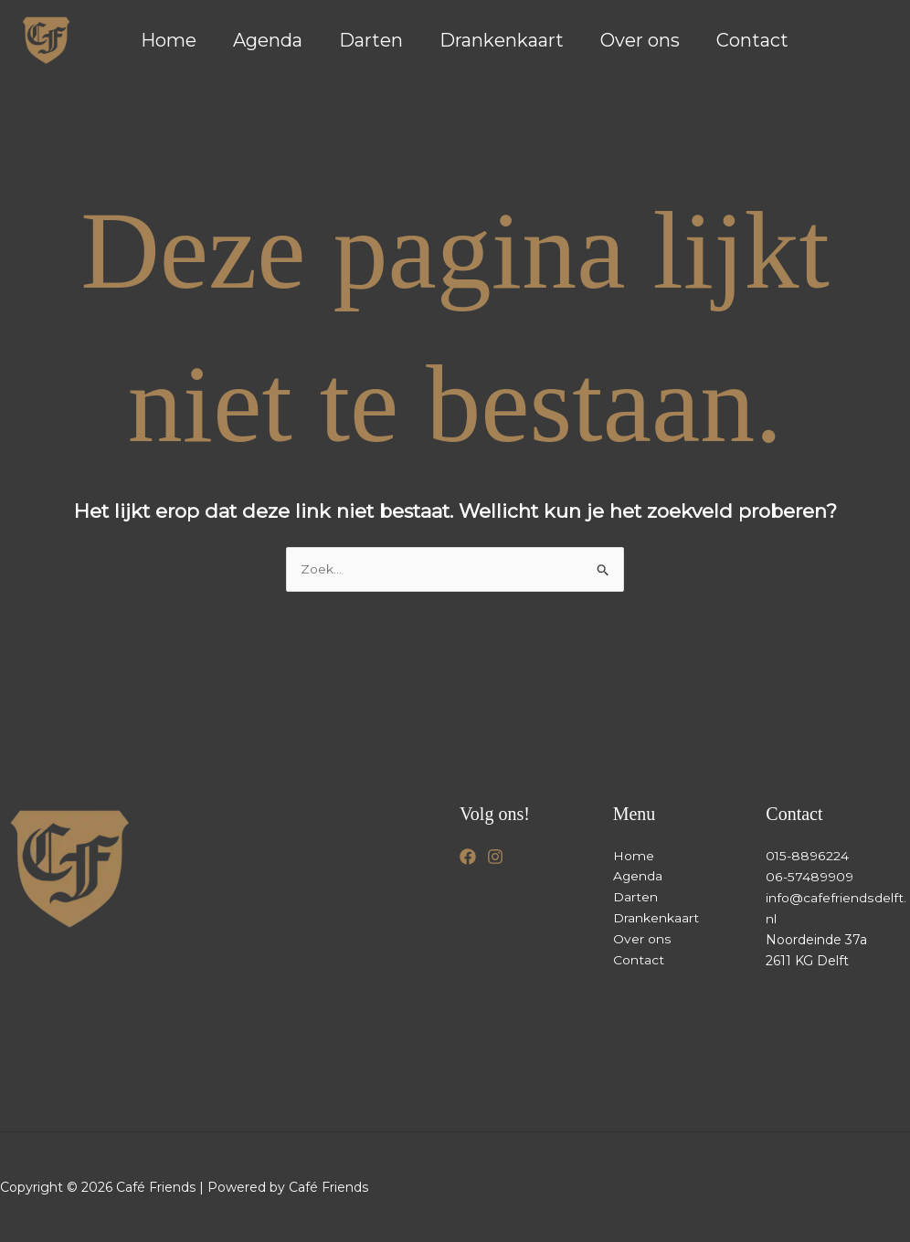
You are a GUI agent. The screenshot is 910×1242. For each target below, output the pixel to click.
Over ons (640, 40)
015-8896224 (807, 855)
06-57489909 (809, 876)
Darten (371, 40)
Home (168, 40)
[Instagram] (495, 856)
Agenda (267, 40)
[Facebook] (468, 856)
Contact (752, 40)
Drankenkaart (501, 40)
